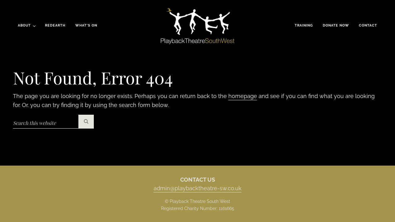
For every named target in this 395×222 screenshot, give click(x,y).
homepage (242, 96)
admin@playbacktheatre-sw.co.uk (198, 188)
